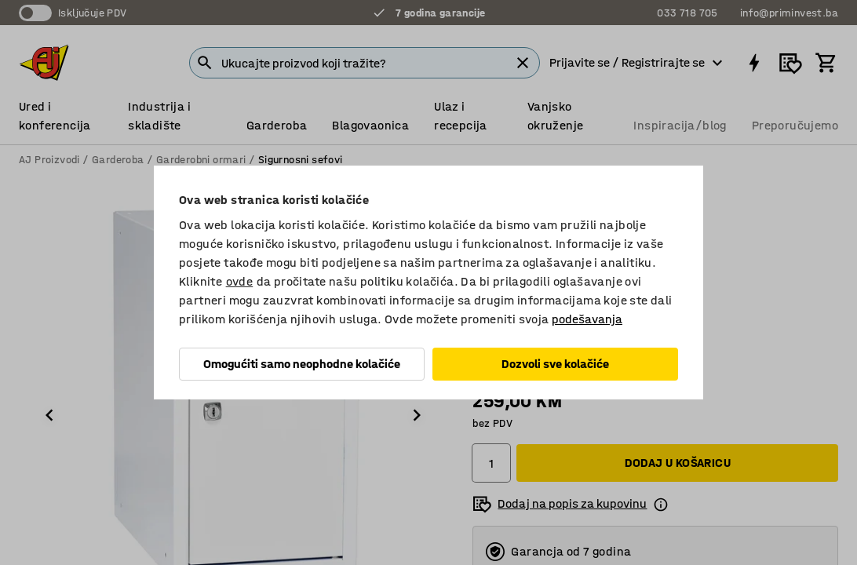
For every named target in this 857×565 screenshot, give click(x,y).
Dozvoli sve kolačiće (555, 363)
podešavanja (587, 319)
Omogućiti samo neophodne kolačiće (301, 363)
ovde (239, 281)
